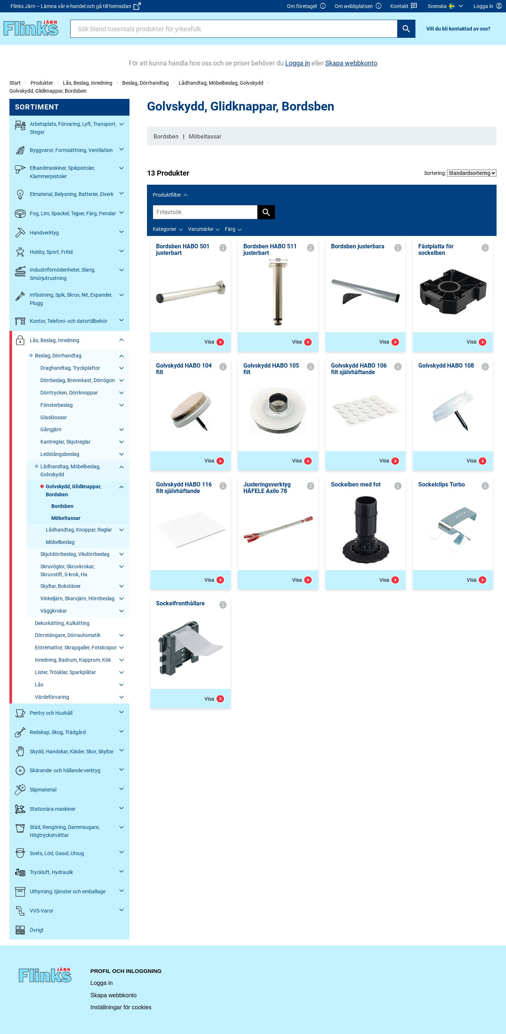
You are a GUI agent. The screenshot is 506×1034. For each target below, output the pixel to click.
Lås (39, 685)
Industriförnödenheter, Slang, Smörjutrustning (55, 273)
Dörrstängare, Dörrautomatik (67, 635)
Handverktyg (37, 233)
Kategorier (164, 229)
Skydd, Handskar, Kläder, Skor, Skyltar (64, 751)
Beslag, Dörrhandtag (145, 83)
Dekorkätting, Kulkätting (62, 623)
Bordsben (62, 506)
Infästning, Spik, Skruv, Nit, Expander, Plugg (63, 298)
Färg (230, 229)
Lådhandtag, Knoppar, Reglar (79, 530)
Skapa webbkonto (114, 995)
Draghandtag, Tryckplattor (70, 368)
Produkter (42, 83)
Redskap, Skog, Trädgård (50, 732)
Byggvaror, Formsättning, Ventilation (64, 150)
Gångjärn (50, 429)
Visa (214, 342)
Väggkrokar (53, 611)
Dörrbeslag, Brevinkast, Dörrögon (77, 380)
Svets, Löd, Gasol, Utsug (49, 853)
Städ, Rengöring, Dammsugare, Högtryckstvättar (57, 830)
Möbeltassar (65, 518)
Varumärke (200, 229)
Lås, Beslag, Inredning (87, 83)
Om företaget (306, 6)
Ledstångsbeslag (59, 454)
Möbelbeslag (60, 542)
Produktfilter (167, 194)
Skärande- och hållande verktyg (57, 770)
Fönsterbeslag (56, 405)
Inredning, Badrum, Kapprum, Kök (73, 660)
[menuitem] (446, 6)
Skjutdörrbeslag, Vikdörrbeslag (74, 554)
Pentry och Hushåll (43, 713)
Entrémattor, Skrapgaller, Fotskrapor (76, 647)
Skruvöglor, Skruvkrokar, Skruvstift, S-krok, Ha (67, 570)
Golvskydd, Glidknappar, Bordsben (48, 91)
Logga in (102, 983)
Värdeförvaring (52, 697)
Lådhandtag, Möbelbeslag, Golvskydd (221, 83)
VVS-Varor (34, 911)
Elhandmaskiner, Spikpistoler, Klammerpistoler (55, 171)
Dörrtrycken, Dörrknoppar (69, 393)
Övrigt (29, 930)
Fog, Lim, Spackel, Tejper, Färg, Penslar (65, 213)
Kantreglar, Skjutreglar (65, 442)
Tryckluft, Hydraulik (44, 872)
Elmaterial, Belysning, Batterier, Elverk (64, 194)
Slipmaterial (35, 790)
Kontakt (404, 6)
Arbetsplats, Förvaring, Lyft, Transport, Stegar (65, 127)
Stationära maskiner (45, 809)
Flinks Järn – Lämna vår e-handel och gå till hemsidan (76, 6)
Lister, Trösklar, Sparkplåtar (65, 672)
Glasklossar (53, 417)
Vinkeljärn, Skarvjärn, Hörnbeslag (77, 598)
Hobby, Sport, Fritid (44, 252)
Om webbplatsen (358, 6)
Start (15, 83)
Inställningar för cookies (121, 1007)
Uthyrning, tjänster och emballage (60, 891)
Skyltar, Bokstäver (60, 586)
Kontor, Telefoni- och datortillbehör (61, 321)
